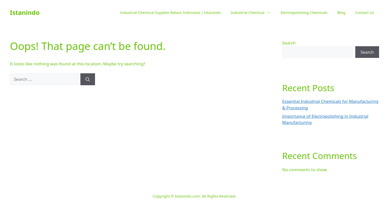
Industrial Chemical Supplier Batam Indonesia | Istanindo (170, 12)
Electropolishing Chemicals (304, 12)
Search (289, 43)
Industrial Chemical (253, 12)
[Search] (87, 79)
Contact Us (364, 12)
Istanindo (25, 12)
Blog (341, 12)
